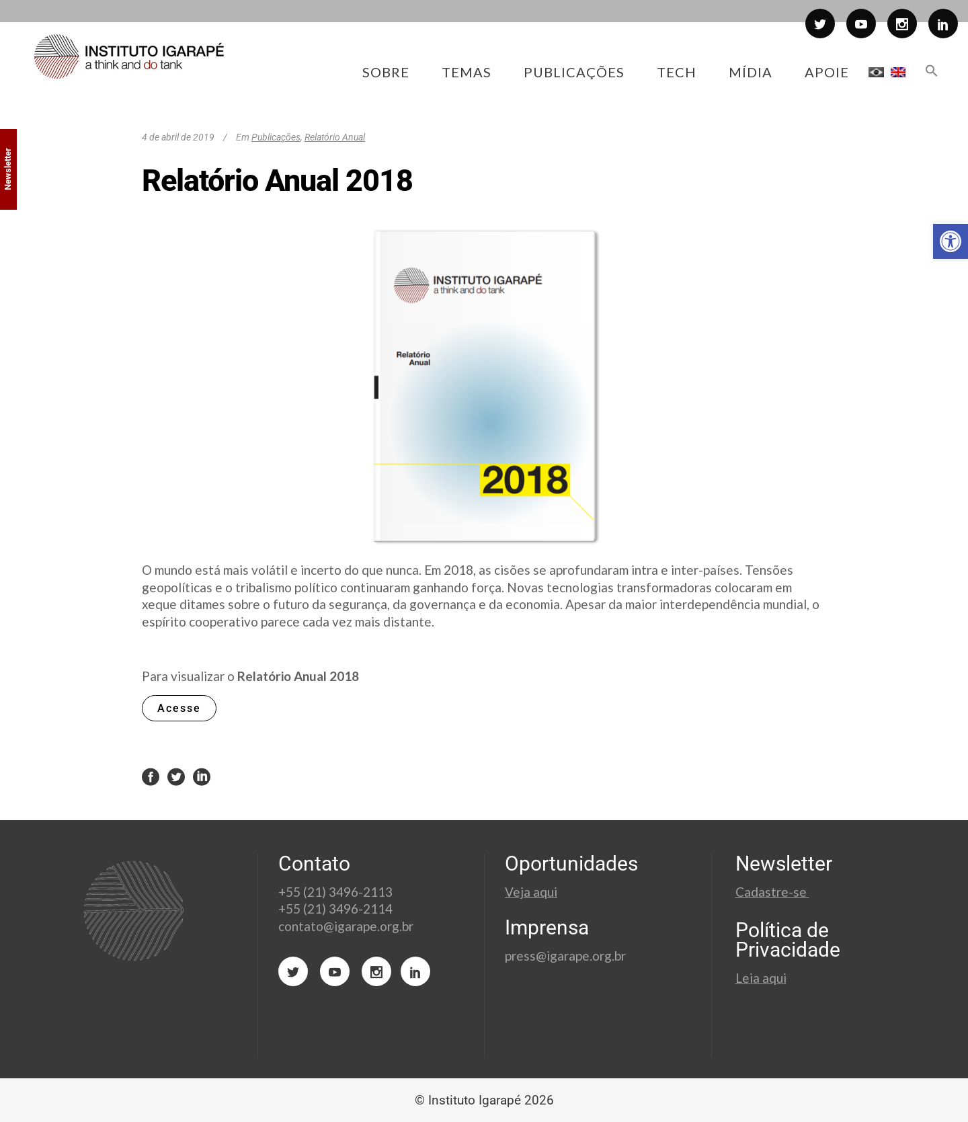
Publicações (275, 137)
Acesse (179, 708)
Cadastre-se (772, 891)
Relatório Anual (335, 137)
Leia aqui (761, 978)
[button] (950, 241)
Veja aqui (531, 891)
